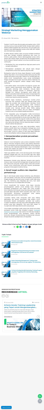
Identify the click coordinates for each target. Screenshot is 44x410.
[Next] (7, 295)
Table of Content (6, 407)
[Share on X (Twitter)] (29, 227)
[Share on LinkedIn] (20, 227)
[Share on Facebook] (26, 227)
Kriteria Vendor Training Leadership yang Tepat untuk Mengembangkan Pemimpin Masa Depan (19, 306)
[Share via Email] (23, 227)
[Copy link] (14, 227)
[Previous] (3, 295)
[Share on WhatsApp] (17, 227)
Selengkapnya (22, 316)
